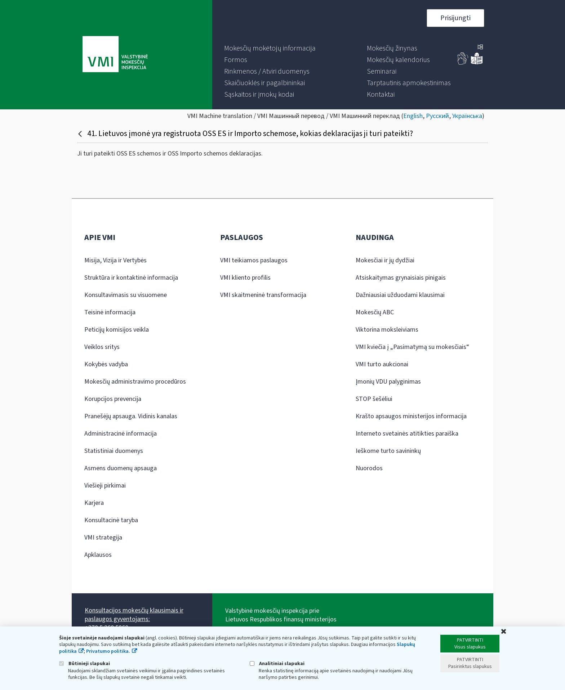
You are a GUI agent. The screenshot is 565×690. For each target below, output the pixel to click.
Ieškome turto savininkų (388, 450)
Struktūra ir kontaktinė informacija (131, 277)
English (413, 116)
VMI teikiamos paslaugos (254, 260)
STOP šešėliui (374, 398)
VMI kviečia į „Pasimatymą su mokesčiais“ (412, 346)
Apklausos (98, 554)
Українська (467, 116)
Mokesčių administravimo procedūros (135, 381)
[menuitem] (270, 48)
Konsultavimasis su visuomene (125, 295)
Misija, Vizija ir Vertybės (115, 260)
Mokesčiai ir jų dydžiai (385, 260)
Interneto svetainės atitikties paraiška (407, 433)
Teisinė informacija (109, 312)
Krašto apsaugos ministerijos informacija (411, 416)
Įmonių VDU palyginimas (388, 381)
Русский (437, 116)
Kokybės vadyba (106, 364)
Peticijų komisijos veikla (116, 329)
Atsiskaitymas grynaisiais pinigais (401, 277)
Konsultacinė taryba (111, 520)
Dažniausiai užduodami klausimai (400, 295)
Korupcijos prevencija (112, 398)
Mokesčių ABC (375, 312)
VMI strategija (103, 537)
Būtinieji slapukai (84, 663)
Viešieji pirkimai (105, 485)
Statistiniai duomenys (113, 450)
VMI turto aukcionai (382, 364)
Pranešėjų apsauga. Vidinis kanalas (130, 416)
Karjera (94, 502)
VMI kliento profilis (245, 277)
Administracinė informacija (120, 433)
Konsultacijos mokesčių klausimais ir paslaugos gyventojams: (134, 615)
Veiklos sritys (102, 346)
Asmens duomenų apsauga (120, 468)
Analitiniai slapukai (277, 663)
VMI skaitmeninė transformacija (263, 295)
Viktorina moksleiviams (387, 329)
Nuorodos (369, 468)
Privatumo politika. (108, 651)
